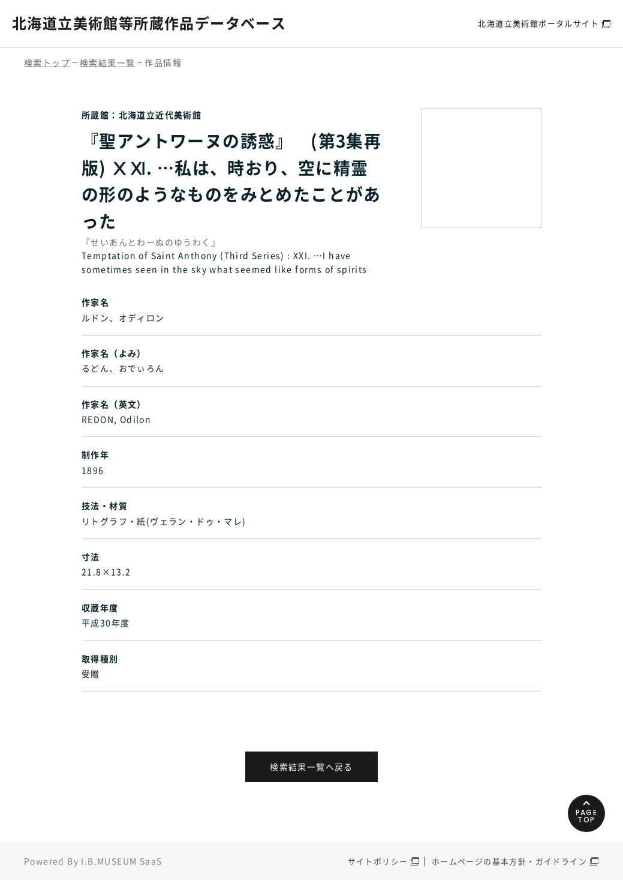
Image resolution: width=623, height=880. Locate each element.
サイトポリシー (378, 861)
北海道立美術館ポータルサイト (538, 23)
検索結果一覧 (107, 62)
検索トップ (47, 62)
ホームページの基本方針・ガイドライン (509, 861)
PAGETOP (587, 816)
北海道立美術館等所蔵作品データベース (149, 23)
